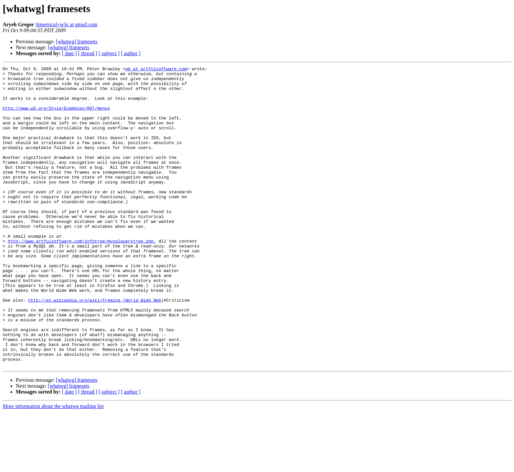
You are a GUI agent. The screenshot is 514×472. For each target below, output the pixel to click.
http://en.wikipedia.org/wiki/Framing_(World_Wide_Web (94, 347)
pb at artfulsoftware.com (156, 70)
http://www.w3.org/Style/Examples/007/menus (56, 117)
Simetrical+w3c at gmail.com (66, 24)
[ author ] (131, 53)
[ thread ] (87, 53)
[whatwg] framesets (77, 41)
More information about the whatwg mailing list (53, 466)
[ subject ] (109, 53)
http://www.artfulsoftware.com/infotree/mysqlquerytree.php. (82, 276)
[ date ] (69, 53)
